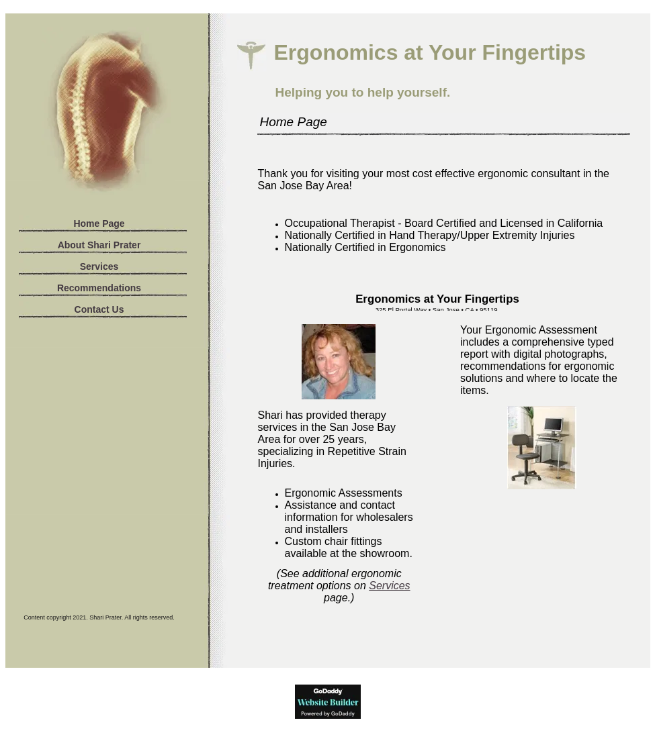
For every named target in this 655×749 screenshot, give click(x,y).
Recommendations (99, 288)
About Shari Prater (99, 245)
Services (99, 266)
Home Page (98, 223)
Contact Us (99, 309)
